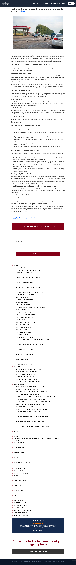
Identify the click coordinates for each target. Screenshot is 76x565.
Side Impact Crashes (23, 335)
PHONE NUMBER (20, 241)
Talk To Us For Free (38, 552)
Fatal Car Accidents (23, 305)
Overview (15, 262)
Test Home (17, 460)
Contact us (18, 455)
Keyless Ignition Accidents (25, 315)
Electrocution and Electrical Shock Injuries (34, 402)
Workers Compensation (22, 448)
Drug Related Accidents (24, 355)
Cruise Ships (18, 486)
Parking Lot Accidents (23, 320)
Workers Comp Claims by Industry (28, 412)
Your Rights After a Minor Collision (28, 362)
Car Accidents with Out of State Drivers (30, 345)
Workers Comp (19, 384)
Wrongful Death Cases (22, 515)
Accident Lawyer (20, 468)
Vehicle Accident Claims (22, 445)
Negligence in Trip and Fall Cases (27, 372)
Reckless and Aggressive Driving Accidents (31, 357)
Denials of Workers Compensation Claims (30, 422)
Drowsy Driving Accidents (25, 300)
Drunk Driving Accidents (24, 303)
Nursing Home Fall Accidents (26, 375)
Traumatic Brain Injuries (24, 283)
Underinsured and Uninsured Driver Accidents (32, 342)
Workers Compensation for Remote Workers (32, 417)
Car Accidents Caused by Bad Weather (29, 293)
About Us (35, 3)
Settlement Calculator (22, 463)
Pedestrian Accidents (23, 275)
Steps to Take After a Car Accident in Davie (20, 218)
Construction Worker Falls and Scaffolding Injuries (37, 397)
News (15, 496)
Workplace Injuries (21, 513)
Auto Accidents (19, 471)
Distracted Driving (22, 298)
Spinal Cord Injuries (23, 280)
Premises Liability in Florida (25, 377)
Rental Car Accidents (23, 327)
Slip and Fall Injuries (21, 506)
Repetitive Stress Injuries (25, 407)
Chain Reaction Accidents (25, 295)
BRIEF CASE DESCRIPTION (23, 246)
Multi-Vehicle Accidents (24, 317)
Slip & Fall (17, 367)
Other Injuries (19, 453)
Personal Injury (19, 265)
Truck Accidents (21, 285)
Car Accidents (19, 290)
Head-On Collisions (22, 310)
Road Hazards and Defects (25, 352)
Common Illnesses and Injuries (27, 389)
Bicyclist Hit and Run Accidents (29, 270)
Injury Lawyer (19, 491)
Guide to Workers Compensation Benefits (30, 387)
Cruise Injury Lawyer (21, 483)
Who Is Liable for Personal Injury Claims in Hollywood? (23, 217)
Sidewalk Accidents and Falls (26, 379)
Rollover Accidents (23, 330)
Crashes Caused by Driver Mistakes (28, 347)
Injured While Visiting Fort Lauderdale (29, 288)
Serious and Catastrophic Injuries (28, 278)
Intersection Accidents (24, 312)
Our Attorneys (44, 3)
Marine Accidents (20, 493)
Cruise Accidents (20, 481)
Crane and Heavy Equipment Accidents (31, 399)
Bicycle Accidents (22, 268)
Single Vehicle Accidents (24, 365)
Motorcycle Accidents (24, 273)
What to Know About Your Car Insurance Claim (32, 340)
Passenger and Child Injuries (26, 322)
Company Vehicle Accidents (25, 419)
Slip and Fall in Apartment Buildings (28, 382)
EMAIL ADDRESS (20, 237)
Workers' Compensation (22, 511)
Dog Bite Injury (19, 488)
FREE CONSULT (18, 432)
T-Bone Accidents (22, 360)
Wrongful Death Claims (22, 450)
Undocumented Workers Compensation (30, 429)
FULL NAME (19, 232)
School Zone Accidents (24, 332)
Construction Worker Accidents (27, 394)
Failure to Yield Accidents (25, 350)
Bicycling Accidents (21, 473)
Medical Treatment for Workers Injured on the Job (34, 427)
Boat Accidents (19, 476)
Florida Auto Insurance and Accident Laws (31, 308)
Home (15, 434)
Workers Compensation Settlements (29, 424)
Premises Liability (20, 501)
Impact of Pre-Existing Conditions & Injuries (31, 409)
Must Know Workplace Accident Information (31, 392)
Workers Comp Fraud (23, 414)
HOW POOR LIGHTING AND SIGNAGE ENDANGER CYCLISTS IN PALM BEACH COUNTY (37, 440)
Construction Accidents (22, 478)
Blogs (63, 3)
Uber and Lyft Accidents (24, 337)
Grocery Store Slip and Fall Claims (28, 370)
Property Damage (20, 503)
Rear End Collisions (23, 325)
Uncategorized (19, 508)
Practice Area (55, 3)
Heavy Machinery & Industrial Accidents (30, 404)
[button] (55, 3)
